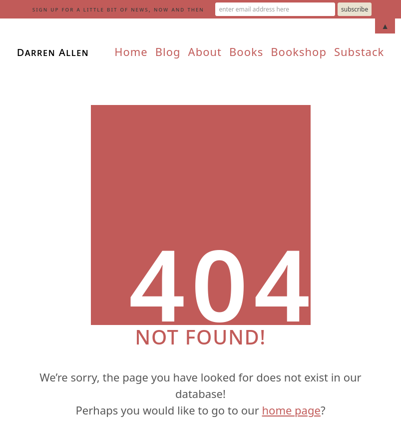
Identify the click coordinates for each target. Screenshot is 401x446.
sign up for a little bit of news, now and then (118, 9)
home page (291, 410)
